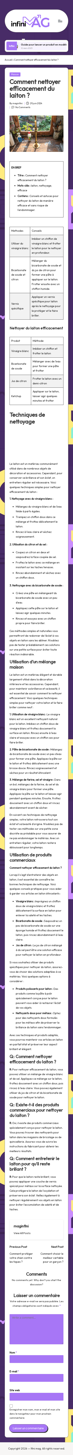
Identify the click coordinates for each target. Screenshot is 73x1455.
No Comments (20, 107)
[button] (22, 1233)
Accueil (8, 59)
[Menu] (60, 21)
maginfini (21, 1226)
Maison (15, 74)
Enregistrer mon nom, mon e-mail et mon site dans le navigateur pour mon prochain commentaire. (35, 1413)
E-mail (14, 1371)
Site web (15, 1390)
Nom (13, 1352)
